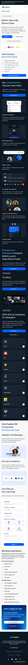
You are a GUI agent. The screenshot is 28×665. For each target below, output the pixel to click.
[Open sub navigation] (25, 11)
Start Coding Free (14, 622)
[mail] (19, 659)
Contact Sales (20, 36)
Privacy (13, 655)
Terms (9, 655)
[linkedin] (16, 659)
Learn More (14, 268)
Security (18, 655)
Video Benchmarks (14, 75)
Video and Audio (6, 11)
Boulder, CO (10, 642)
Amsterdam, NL (19, 642)
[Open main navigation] (25, 7)
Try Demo (7, 36)
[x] (8, 659)
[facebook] (12, 659)
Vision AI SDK (11, 3)
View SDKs (14, 331)
